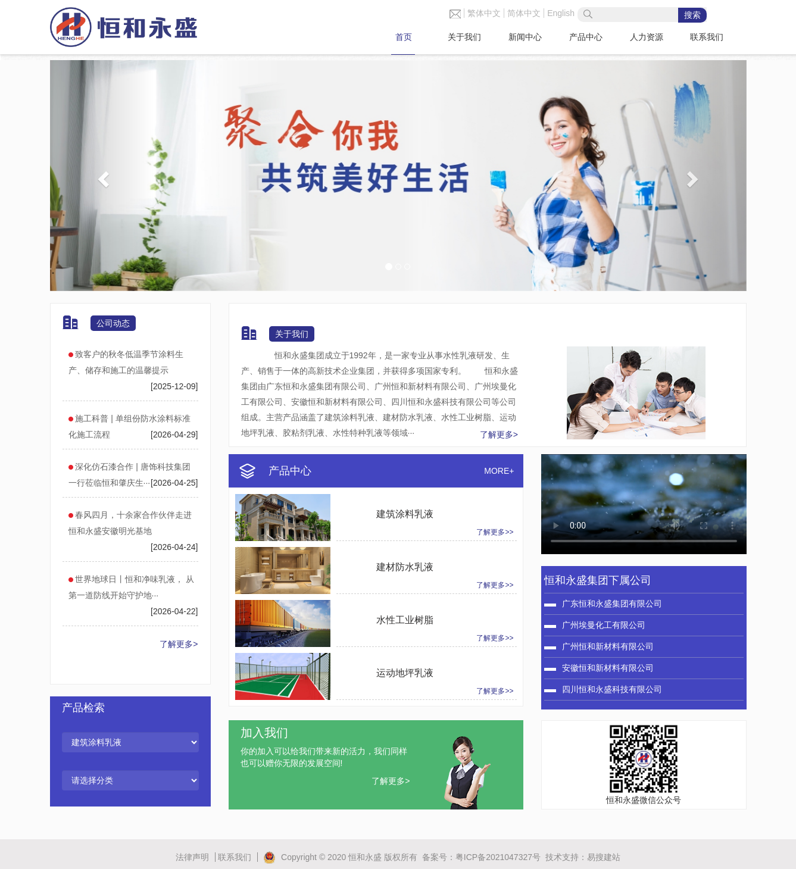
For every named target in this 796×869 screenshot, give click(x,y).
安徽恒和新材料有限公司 (608, 668)
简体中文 (524, 13)
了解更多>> (494, 532)
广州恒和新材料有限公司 (608, 646)
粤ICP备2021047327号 (498, 857)
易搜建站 (603, 857)
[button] (102, 175)
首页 (403, 37)
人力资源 (646, 37)
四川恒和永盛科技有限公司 (612, 689)
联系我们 (706, 37)
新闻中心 (525, 37)
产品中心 (586, 37)
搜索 (692, 15)
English (561, 13)
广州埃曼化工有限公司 (603, 625)
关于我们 (464, 37)
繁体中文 (484, 13)
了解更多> (179, 644)
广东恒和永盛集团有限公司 (612, 603)
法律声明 (192, 857)
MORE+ (499, 471)
